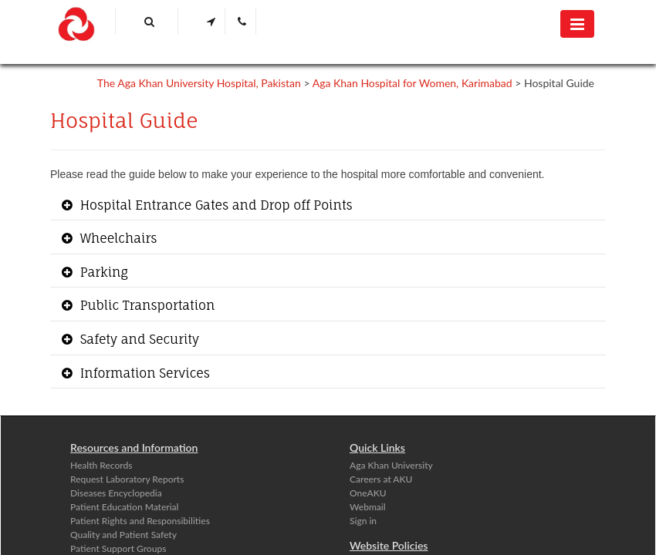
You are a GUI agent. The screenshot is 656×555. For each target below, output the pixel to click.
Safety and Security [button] (137, 339)
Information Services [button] (143, 373)
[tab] (328, 206)
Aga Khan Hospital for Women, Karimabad (412, 82)
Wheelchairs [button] (116, 238)
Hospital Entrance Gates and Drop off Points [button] (214, 205)
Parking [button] (102, 272)
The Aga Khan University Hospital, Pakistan (199, 82)
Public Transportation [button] (145, 305)
